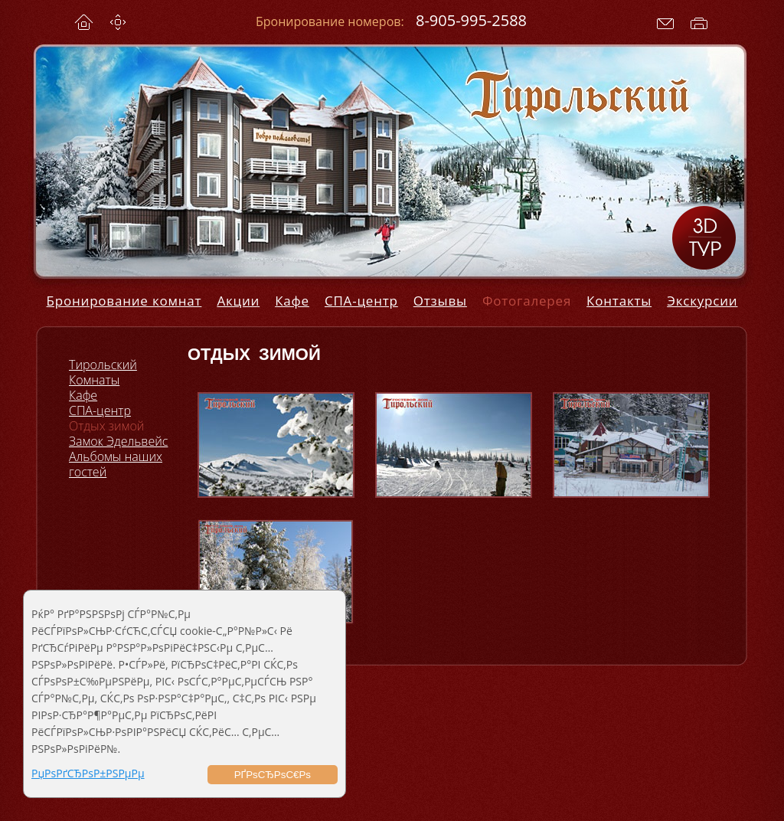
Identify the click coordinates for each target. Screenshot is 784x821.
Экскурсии (702, 300)
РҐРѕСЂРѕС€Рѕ (272, 774)
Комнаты (94, 380)
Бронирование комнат (124, 300)
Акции (238, 300)
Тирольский (103, 364)
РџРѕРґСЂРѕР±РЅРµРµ (88, 773)
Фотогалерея (526, 300)
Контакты (619, 300)
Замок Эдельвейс (118, 441)
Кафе (292, 300)
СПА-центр (361, 300)
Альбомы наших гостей (115, 464)
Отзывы (440, 300)
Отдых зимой (106, 425)
